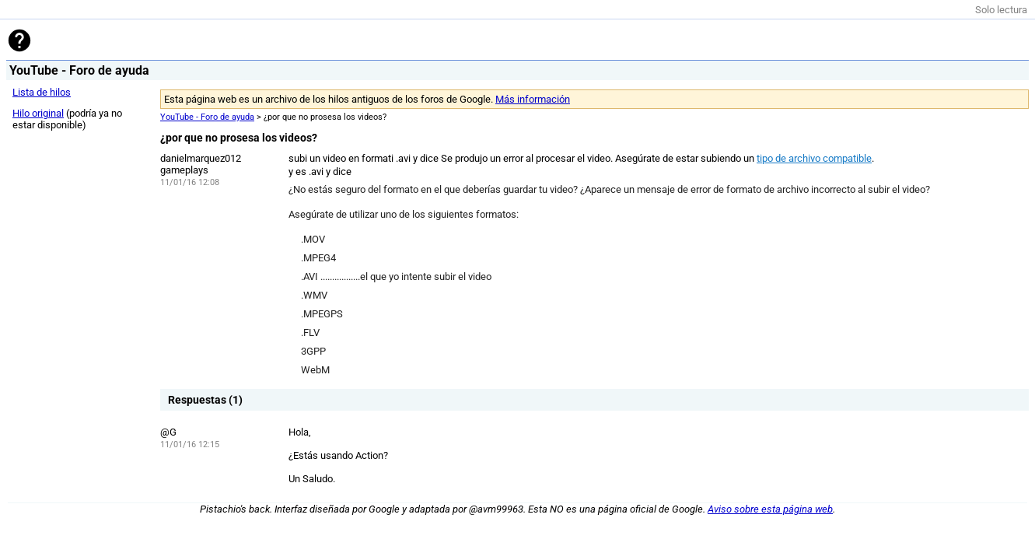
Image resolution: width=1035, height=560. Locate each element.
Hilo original (38, 113)
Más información (532, 99)
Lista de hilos (41, 92)
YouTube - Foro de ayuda (207, 117)
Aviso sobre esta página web (770, 509)
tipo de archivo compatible (814, 158)
